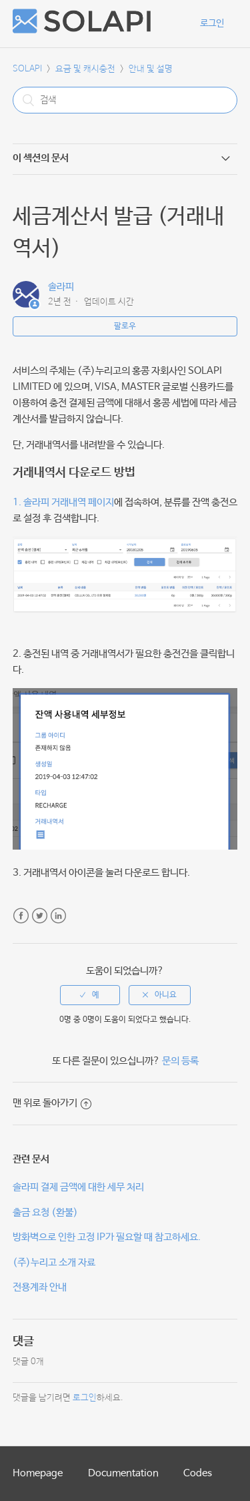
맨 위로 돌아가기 (52, 1103)
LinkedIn (58, 916)
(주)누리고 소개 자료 (54, 1262)
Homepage (38, 1473)
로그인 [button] (212, 23)
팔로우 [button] (125, 326)
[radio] (90, 995)
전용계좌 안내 (40, 1287)
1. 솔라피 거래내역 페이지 (63, 502)
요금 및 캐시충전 (85, 69)
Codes (197, 1473)
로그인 (85, 1398)
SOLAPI (27, 69)
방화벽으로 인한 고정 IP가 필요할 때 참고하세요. (107, 1237)
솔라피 (61, 286)
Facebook (21, 916)
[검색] (125, 100)
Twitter (39, 916)
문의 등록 (180, 1061)
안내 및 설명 (151, 69)
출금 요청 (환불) (45, 1212)
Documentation (123, 1473)
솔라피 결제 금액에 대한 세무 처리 (78, 1187)
